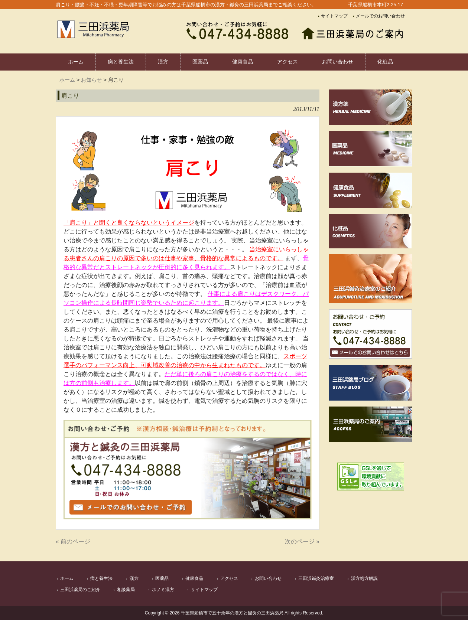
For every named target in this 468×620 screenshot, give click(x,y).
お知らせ (91, 80)
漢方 (134, 578)
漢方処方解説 (364, 578)
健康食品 (194, 578)
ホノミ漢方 (163, 589)
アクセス (229, 578)
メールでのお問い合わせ (380, 16)
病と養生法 (101, 578)
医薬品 (162, 578)
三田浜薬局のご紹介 (80, 589)
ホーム (67, 80)
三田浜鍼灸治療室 (316, 578)
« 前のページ (73, 541)
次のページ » (302, 541)
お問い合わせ (268, 578)
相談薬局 (126, 589)
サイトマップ (334, 16)
